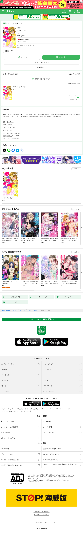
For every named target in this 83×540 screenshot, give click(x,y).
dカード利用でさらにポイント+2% (25, 45)
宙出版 (10, 125)
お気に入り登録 (75, 74)
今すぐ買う (63, 57)
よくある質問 (47, 427)
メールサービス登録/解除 (9, 427)
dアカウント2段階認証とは (10, 460)
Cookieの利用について (50, 460)
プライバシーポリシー (8, 454)
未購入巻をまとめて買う (43, 79)
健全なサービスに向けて (51, 454)
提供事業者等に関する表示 (52, 449)
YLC (11, 130)
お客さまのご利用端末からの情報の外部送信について (60, 465)
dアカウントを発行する (41, 512)
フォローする (25, 30)
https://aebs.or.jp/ (34, 482)
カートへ (23, 57)
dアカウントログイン (8, 438)
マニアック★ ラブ (19, 87)
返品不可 (19, 47)
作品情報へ (40, 67)
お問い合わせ (5, 432)
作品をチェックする (43, 62)
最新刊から (77, 83)
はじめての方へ (8, 421)
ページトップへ (41, 522)
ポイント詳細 (22, 41)
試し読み (10, 51)
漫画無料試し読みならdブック (9, 310)
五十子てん (20, 30)
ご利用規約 (5, 449)
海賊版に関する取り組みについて (12, 465)
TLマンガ (12, 127)
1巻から (70, 83)
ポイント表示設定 (49, 432)
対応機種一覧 (47, 421)
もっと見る (75, 168)
